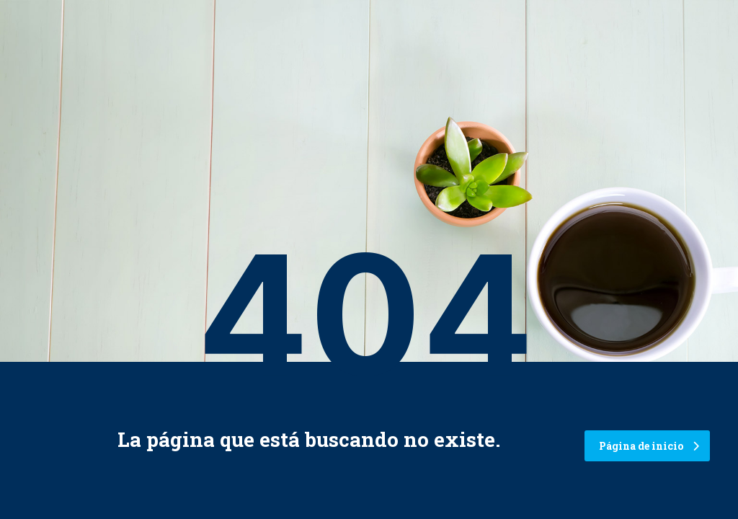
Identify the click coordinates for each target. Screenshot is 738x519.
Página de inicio (649, 446)
